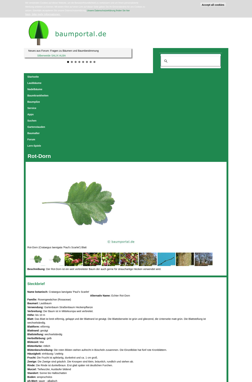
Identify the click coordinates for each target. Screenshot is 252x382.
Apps (135, 76)
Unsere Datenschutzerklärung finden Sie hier (108, 10)
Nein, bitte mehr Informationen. (43, 14)
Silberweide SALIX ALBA (51, 55)
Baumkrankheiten (89, 76)
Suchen (146, 76)
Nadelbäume (67, 76)
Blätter (31, 321)
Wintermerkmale (36, 324)
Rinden (57, 321)
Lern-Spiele (210, 76)
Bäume (51, 324)
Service (123, 76)
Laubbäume (49, 76)
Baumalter (182, 76)
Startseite (33, 76)
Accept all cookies (213, 4)
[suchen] (190, 61)
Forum (195, 76)
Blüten (39, 321)
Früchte (48, 321)
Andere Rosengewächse (41, 328)
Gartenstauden (163, 76)
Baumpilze (109, 76)
